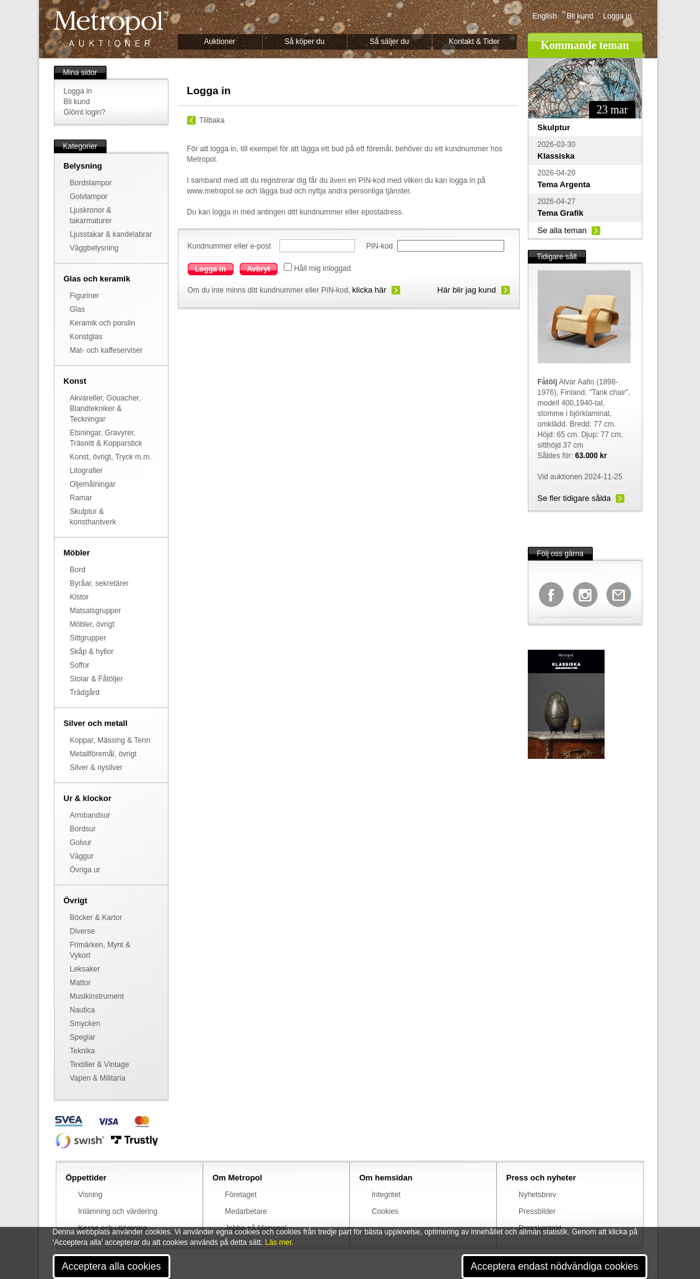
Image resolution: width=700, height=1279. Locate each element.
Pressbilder (537, 1211)
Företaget (240, 1194)
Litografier (86, 470)
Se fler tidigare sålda (574, 498)
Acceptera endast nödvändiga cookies (554, 1266)
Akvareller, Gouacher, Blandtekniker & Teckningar (105, 408)
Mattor (80, 982)
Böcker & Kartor (96, 917)
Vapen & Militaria (98, 1078)
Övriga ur (85, 869)
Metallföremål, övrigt (103, 754)
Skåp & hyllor (92, 651)
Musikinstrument (97, 996)
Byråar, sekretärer (99, 583)
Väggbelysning (94, 248)
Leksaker (85, 969)
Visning (90, 1194)
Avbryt (259, 269)
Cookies (385, 1211)
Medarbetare (246, 1211)
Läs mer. (279, 1242)
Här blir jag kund (466, 289)
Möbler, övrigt (92, 624)
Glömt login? (84, 112)
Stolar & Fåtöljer (96, 679)
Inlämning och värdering (117, 1211)
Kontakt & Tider (473, 41)
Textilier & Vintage (99, 1064)
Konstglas (86, 336)
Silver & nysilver (96, 767)
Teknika (82, 1051)
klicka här (369, 289)
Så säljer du (389, 41)
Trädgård (85, 692)
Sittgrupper (88, 638)
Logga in (617, 16)
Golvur (81, 842)
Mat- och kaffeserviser (106, 350)
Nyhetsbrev (537, 1194)
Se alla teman (562, 230)
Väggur (82, 856)
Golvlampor (89, 196)
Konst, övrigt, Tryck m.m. (111, 457)
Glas (77, 309)
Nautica (82, 1010)
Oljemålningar (93, 484)
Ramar (81, 497)
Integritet (386, 1194)
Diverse (82, 931)
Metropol (111, 29)
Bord (77, 569)
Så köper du (304, 41)
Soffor (80, 665)
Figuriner (84, 295)
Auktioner (219, 41)
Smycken (85, 1023)
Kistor (79, 597)
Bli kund (580, 16)
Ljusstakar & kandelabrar (111, 234)
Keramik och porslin (102, 323)
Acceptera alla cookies (111, 1266)
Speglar (82, 1037)
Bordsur (83, 829)
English (545, 16)
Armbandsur (90, 815)
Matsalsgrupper (95, 610)
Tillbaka (212, 120)
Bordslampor (91, 183)
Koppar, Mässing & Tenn (110, 740)
